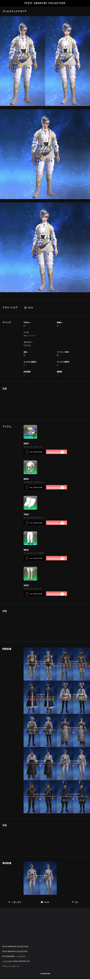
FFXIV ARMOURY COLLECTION (45, 3)
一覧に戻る (15, 933)
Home (45, 933)
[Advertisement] (42, 311)
